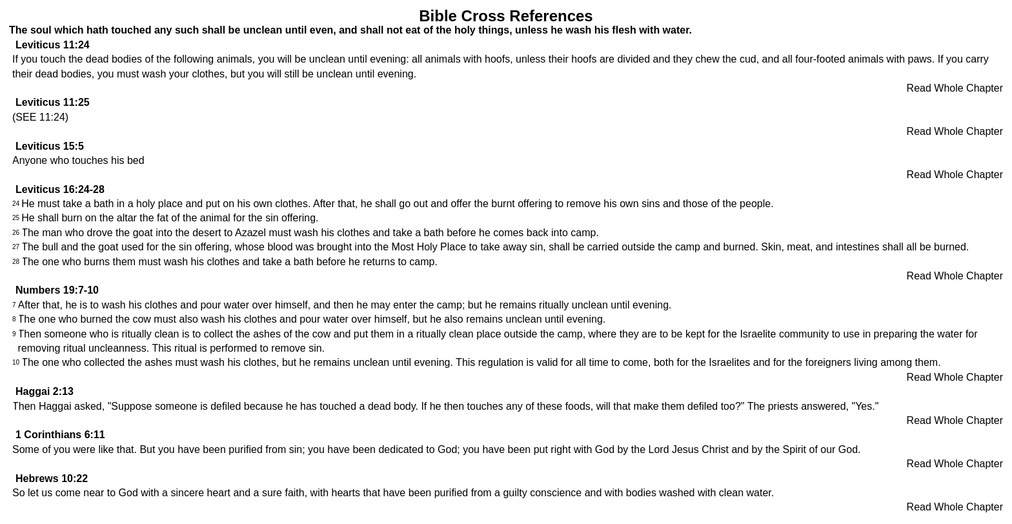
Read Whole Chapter (955, 88)
